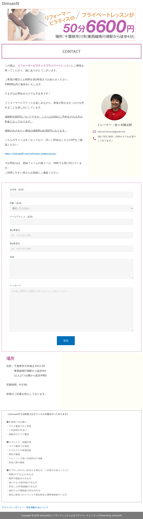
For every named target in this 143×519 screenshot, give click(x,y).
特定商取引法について (37, 507)
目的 (71, 268)
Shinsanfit (10, 3)
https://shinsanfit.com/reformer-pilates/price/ (30, 153)
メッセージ (71, 308)
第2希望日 (71, 247)
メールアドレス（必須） (71, 220)
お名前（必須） (71, 193)
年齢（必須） (71, 207)
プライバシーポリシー (13, 507)
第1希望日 (71, 233)
